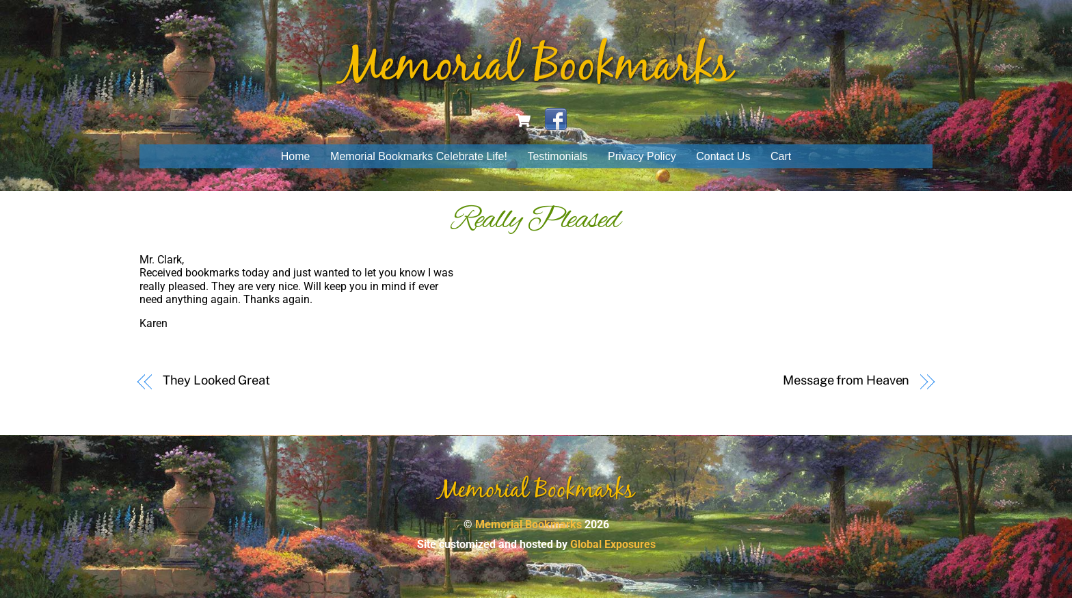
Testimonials (557, 156)
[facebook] (556, 119)
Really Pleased (536, 220)
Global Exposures (613, 544)
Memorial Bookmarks (528, 524)
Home (295, 156)
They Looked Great (216, 380)
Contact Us (723, 156)
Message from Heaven (846, 380)
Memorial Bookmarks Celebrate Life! (418, 156)
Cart (780, 156)
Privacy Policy (642, 156)
